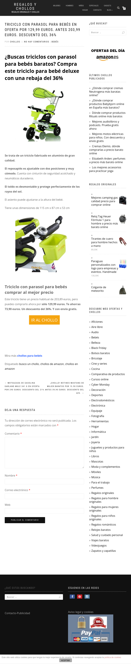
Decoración (98, 390)
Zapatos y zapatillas (103, 551)
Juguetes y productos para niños (106, 449)
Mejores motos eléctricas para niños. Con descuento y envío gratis (107, 137)
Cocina (95, 369)
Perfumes (97, 488)
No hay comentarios (36, 42)
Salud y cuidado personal (107, 535)
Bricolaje (96, 358)
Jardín (95, 437)
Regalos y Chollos (25, 7)
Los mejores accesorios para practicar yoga (105, 169)
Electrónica (98, 405)
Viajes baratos (100, 540)
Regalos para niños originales (102, 517)
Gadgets (107, 6)
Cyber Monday (100, 384)
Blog (109, 10)
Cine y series (99, 363)
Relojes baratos (101, 530)
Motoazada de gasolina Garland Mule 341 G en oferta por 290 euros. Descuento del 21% (24, 386)
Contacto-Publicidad (17, 613)
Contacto (97, 10)
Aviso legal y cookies (81, 612)
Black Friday (98, 348)
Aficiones (97, 322)
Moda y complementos (105, 467)
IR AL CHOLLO (44, 320)
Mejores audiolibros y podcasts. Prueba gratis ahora (104, 125)
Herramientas (100, 421)
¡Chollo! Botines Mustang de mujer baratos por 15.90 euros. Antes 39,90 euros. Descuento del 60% (64, 388)
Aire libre (97, 327)
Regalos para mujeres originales (104, 508)
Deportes (97, 395)
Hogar (85, 10)
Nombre (11, 475)
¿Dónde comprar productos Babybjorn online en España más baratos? (106, 104)
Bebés (55, 42)
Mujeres (56, 6)
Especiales (93, 6)
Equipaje (96, 411)
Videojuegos (99, 545)
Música (95, 477)
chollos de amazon (52, 364)
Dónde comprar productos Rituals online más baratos (107, 114)
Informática (98, 432)
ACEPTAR (65, 660)
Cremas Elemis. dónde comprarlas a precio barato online (106, 149)
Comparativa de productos (108, 374)
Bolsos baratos (100, 353)
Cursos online (100, 379)
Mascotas (97, 461)
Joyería (95, 442)
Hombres (69, 6)
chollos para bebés (30, 356)
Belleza (95, 343)
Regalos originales (102, 493)
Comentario (13, 433)
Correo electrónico (17, 490)
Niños (81, 6)
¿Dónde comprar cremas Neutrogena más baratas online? (106, 91)
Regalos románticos (103, 524)
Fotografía (97, 416)
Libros (95, 456)
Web (7, 505)
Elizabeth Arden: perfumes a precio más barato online (107, 160)
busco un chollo (29, 364)
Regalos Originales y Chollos (25, 12)
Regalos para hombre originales (103, 500)
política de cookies (112, 657)
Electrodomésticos (102, 400)
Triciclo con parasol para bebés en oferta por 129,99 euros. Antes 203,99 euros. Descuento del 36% (42, 29)
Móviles (96, 472)
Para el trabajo (100, 482)
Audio (95, 332)
